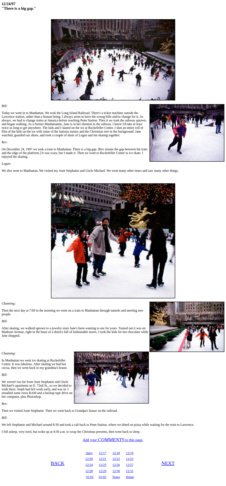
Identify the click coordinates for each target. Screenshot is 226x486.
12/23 (129, 459)
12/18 (116, 453)
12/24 (89, 465)
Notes (116, 477)
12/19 (129, 453)
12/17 (102, 453)
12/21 (102, 459)
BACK (58, 463)
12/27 (129, 465)
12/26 (116, 465)
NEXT (168, 463)
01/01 (90, 477)
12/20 (89, 459)
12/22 (116, 459)
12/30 (116, 471)
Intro (89, 453)
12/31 (129, 471)
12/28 (89, 471)
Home (130, 477)
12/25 (102, 465)
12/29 (102, 471)
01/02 (102, 477)
